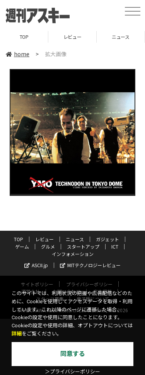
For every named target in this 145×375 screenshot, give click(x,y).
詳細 (17, 334)
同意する (72, 354)
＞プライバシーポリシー (72, 372)
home (17, 54)
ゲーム (22, 246)
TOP (24, 36)
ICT (114, 246)
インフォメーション (73, 254)
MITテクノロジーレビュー (90, 265)
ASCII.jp (36, 265)
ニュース (120, 36)
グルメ (48, 246)
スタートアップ (83, 246)
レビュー (72, 36)
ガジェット (107, 239)
